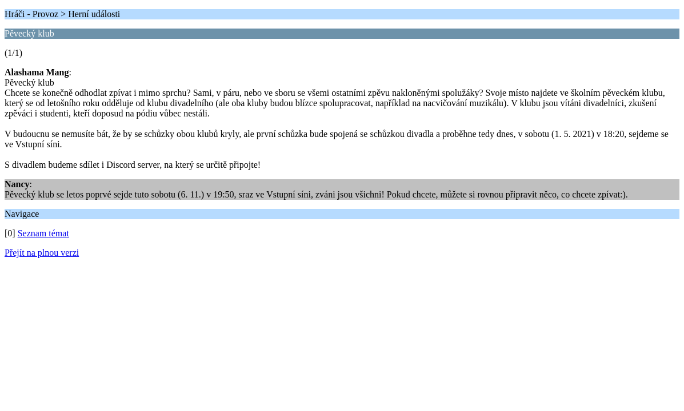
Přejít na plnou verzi (42, 252)
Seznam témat (43, 233)
